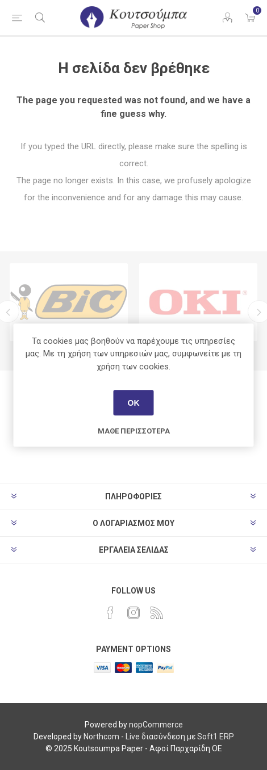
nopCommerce (156, 724)
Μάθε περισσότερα (134, 431)
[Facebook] (110, 613)
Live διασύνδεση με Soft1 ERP (180, 736)
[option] (69, 302)
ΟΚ (134, 402)
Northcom (101, 736)
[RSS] (157, 613)
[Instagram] (133, 613)
